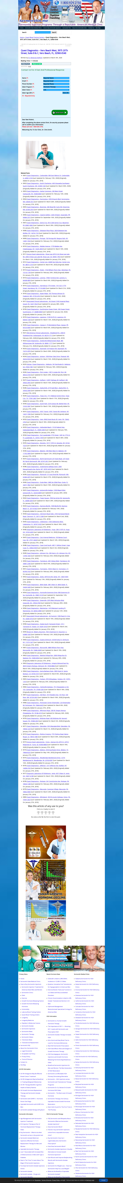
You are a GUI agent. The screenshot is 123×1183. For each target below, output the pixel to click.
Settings (88, 1180)
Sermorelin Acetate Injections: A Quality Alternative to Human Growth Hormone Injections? (60, 1152)
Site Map (98, 28)
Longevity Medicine (28, 1020)
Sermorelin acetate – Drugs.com (30, 1174)
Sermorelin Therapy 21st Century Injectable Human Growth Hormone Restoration (59, 1101)
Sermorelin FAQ (67, 28)
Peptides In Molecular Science (31, 1023)
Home (21, 28)
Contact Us (91, 28)
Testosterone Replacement (30, 1043)
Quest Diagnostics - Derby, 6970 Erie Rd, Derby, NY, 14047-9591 (47, 577)
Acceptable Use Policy (28, 1054)
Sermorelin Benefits (26, 1177)
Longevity (25, 1017)
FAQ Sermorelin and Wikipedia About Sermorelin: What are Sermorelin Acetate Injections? (59, 1121)
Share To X (25, 64)
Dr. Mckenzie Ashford (35, 58)
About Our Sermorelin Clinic (79, 28)
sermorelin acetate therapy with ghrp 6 (32, 1110)
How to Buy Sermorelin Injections (52, 28)
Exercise (24, 998)
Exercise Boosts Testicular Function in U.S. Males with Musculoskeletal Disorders (59, 992)
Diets (23, 995)
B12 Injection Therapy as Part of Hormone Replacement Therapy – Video (30, 1127)
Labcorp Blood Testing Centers (31, 1012)
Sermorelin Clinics (27, 992)
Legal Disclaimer (27, 1051)
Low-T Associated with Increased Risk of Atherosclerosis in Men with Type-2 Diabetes (32, 1154)
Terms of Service (46, 1180)
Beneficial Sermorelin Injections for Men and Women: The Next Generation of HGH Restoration (60, 1068)
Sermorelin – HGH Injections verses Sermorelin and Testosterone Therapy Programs (59, 1082)
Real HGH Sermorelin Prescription (58, 1046)
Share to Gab (37, 64)
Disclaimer (38, 1180)
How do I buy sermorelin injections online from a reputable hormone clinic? (59, 1132)
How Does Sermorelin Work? (57, 1146)
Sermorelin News (27, 1031)
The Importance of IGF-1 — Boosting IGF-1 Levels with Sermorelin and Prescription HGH (59, 1029)
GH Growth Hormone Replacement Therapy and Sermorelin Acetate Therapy (31, 1093)
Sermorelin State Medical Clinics (33, 28)
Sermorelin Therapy (28, 1034)
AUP (64, 1180)
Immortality (25, 1009)
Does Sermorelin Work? (55, 1127)
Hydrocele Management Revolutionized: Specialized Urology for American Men (60, 1009)
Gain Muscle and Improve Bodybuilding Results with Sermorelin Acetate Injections (60, 1160)
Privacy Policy (26, 1056)
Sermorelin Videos (27, 1037)
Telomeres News (27, 1040)
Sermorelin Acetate (28, 1026)
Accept (103, 1180)
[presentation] (34, 104)
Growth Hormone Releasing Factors (33, 1001)
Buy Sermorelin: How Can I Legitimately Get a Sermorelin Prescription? (57, 1140)
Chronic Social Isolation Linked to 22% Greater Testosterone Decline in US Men (59, 1001)
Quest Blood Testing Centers (34, 37)
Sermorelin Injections (28, 1029)
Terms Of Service (27, 1059)
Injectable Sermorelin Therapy (29, 1149)
